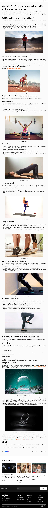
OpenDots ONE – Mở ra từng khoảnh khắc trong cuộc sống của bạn (38, 479)
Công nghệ (29, 501)
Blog (28, 499)
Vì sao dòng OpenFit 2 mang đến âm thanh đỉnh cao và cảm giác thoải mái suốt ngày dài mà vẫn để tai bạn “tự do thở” (23, 479)
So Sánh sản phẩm (20, 499)
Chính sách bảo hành (41, 501)
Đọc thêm (4, 481)
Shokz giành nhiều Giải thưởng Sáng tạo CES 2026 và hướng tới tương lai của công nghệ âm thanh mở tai (9, 478)
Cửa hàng (39, 499)
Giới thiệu (29, 497)
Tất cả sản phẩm (20, 497)
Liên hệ (38, 503)
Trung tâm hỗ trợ (40, 497)
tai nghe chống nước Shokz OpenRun (38, 366)
